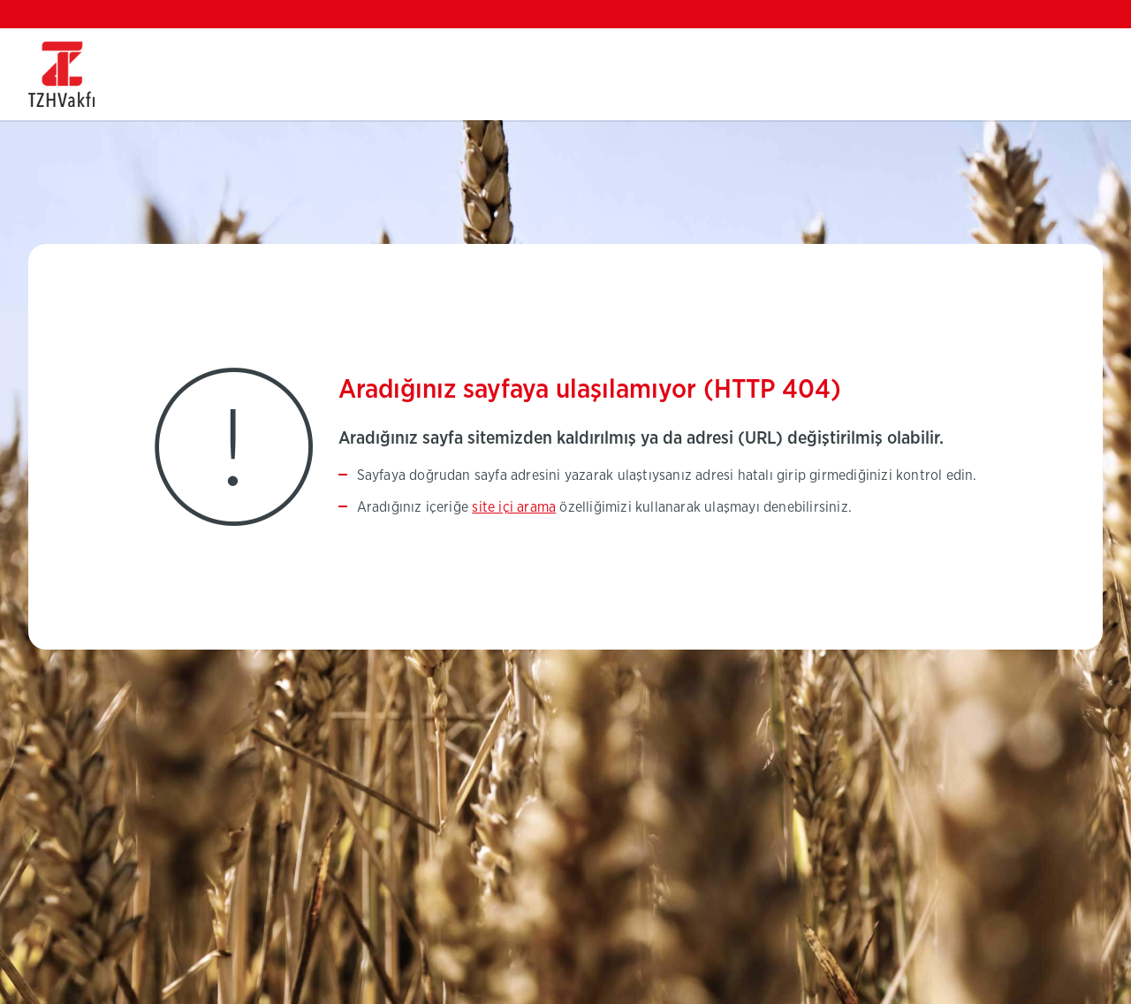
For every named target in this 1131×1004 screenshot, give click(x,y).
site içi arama (514, 507)
